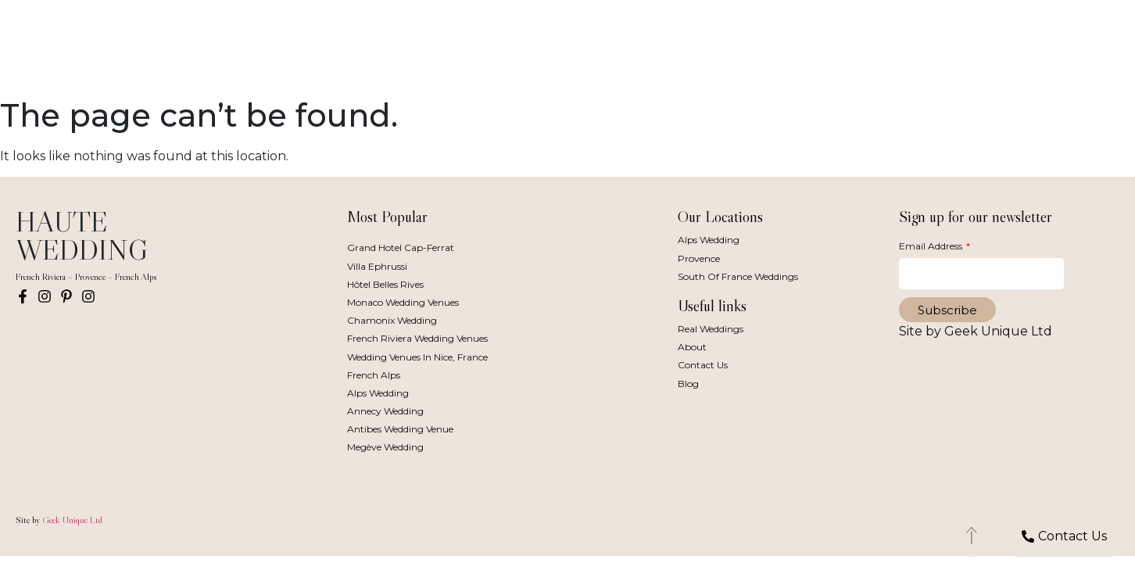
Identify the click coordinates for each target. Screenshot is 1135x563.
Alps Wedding (378, 393)
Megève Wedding (385, 447)
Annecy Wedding (385, 411)
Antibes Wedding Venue (400, 429)
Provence (699, 258)
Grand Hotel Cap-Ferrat (400, 247)
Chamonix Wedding (392, 320)
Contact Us (703, 365)
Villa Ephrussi (377, 266)
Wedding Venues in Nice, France (417, 357)
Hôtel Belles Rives (385, 284)
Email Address (932, 246)
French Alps (373, 375)
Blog (688, 383)
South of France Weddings (738, 276)
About (692, 347)
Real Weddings (710, 329)
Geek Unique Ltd (72, 519)
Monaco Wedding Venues (403, 302)
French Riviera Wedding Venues (417, 338)
